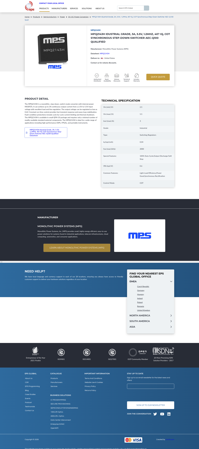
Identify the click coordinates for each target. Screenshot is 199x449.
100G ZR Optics (56, 408)
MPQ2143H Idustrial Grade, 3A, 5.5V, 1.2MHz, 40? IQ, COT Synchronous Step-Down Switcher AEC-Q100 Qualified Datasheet (46, 133)
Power (62, 17)
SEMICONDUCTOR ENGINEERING (64, 405)
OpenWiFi (54, 422)
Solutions (87, 8)
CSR (26, 382)
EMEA (133, 281)
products (44, 8)
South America (140, 321)
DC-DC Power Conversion (78, 17)
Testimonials (30, 402)
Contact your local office (51, 3)
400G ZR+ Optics (57, 412)
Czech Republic (143, 287)
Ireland (140, 298)
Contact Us (29, 406)
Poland (140, 302)
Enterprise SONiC (57, 419)
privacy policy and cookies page (40, 446)
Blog (26, 389)
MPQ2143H (105, 53)
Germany (140, 291)
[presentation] (146, 395)
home (27, 17)
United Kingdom (143, 310)
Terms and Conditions (93, 378)
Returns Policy (90, 389)
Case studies (30, 392)
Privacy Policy (89, 385)
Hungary (140, 295)
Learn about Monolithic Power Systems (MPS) (76, 248)
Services (74, 8)
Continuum (170, 433)
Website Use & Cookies (93, 382)
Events (27, 395)
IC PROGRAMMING (58, 398)
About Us (99, 8)
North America (140, 315)
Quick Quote (158, 77)
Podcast (28, 399)
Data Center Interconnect (60, 415)
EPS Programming (32, 385)
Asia (132, 327)
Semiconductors (50, 17)
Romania (140, 306)
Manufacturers (59, 8)
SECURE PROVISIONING (60, 402)
